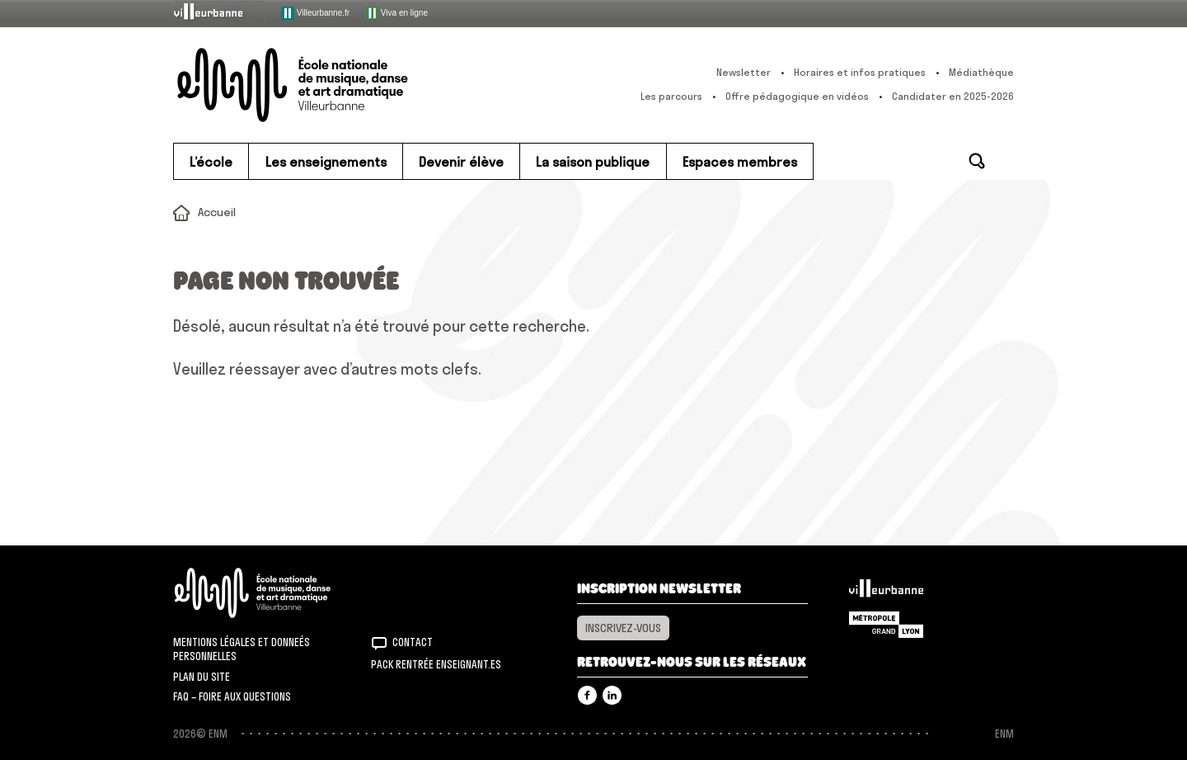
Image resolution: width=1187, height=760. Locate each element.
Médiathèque (981, 72)
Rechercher (977, 161)
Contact (412, 642)
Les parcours (671, 96)
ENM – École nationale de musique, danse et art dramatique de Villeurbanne (325, 85)
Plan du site (201, 676)
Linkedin (612, 695)
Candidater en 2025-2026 (953, 96)
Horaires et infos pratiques (860, 72)
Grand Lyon (886, 624)
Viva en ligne (396, 13)
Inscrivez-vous (623, 628)
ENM (274, 593)
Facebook (587, 695)
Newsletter (743, 72)
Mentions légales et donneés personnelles (241, 649)
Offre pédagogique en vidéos (797, 96)
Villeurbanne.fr (315, 13)
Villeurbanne (886, 592)
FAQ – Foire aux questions (232, 696)
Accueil (217, 212)
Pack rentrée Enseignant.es (436, 664)
